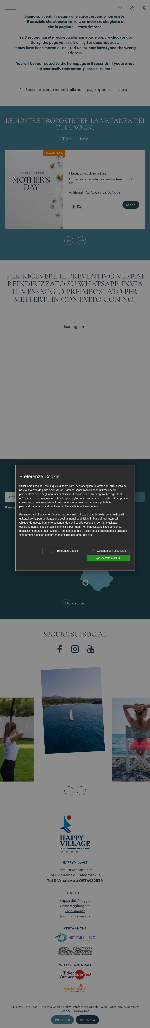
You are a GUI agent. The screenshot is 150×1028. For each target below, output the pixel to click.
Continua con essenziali (108, 551)
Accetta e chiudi (108, 558)
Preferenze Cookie (64, 551)
